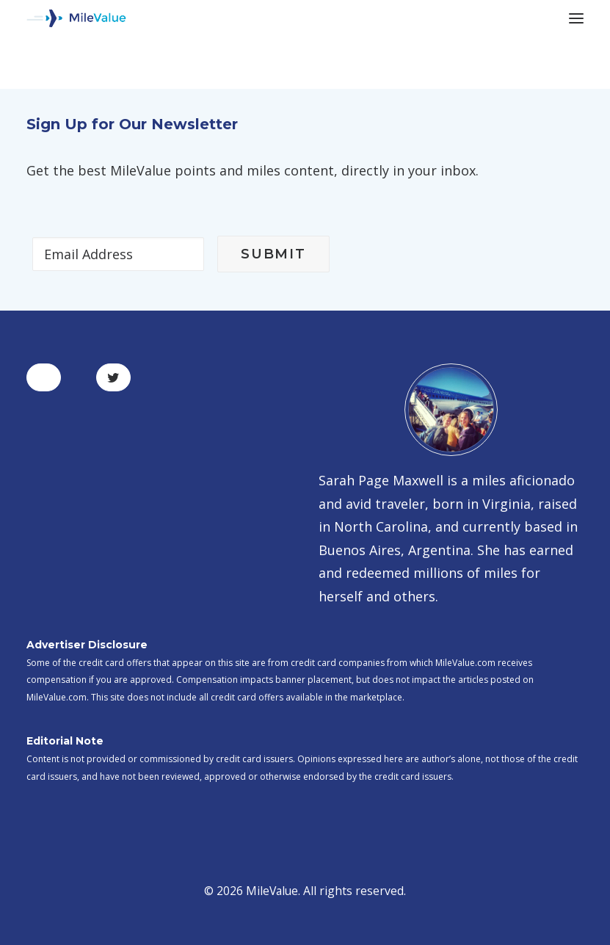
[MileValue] (76, 18)
